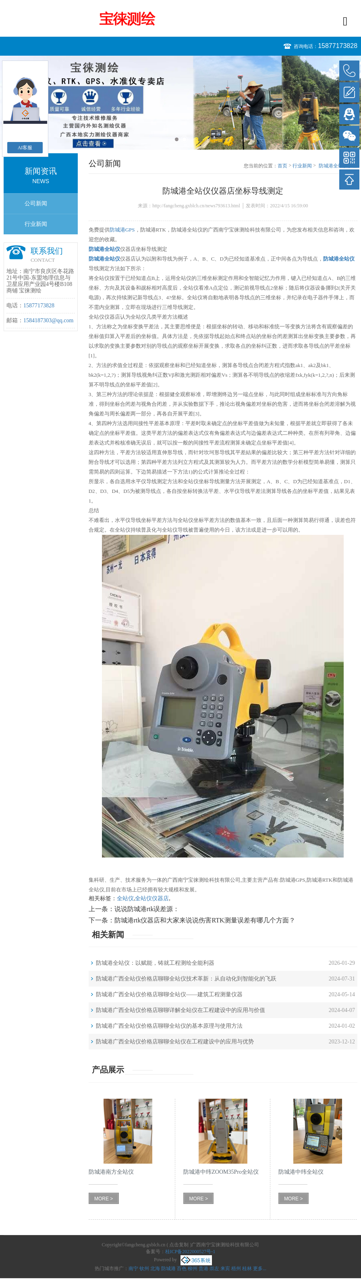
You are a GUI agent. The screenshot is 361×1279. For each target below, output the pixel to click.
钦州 (144, 1268)
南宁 (133, 1268)
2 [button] (184, 139)
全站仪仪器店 (152, 898)
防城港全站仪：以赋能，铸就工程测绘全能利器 (155, 963)
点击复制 (179, 1245)
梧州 (236, 1268)
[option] (180, 103)
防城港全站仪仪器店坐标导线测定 (338, 166)
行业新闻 (36, 224)
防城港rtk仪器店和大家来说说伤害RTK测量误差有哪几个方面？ (204, 920)
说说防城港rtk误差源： (147, 909)
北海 (155, 1268)
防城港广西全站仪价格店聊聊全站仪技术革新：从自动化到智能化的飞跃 (186, 979)
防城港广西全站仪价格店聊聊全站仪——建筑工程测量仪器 (169, 994)
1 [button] (176, 139)
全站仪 (125, 898)
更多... (259, 1268)
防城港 (168, 1268)
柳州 (192, 1268)
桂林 (247, 1268)
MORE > (103, 1199)
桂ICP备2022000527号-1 (190, 1251)
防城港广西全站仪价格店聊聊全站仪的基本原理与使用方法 (169, 1026)
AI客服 (25, 147)
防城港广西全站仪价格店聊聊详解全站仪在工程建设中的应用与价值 (180, 1010)
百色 (182, 1268)
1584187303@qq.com (48, 320)
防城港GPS (122, 230)
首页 (282, 166)
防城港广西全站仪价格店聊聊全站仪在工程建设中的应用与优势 (175, 1042)
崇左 (214, 1268)
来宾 (225, 1268)
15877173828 (337, 45)
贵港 (203, 1268)
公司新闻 (36, 203)
